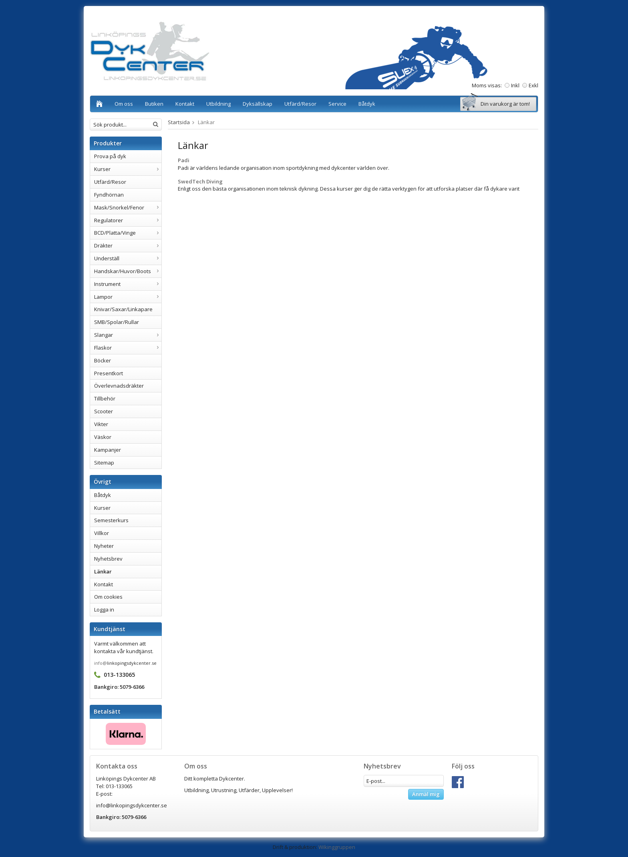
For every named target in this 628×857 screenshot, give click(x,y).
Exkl (533, 85)
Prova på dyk (110, 156)
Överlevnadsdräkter (119, 385)
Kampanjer (107, 449)
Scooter (103, 411)
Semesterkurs (111, 520)
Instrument (127, 284)
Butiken (154, 103)
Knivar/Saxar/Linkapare (123, 309)
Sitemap (104, 462)
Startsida (179, 122)
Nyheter (104, 545)
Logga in (104, 609)
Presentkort (108, 373)
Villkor (101, 533)
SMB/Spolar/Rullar (116, 322)
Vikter (101, 424)
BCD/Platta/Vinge (127, 232)
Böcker (102, 360)
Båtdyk (366, 103)
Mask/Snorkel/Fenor (127, 207)
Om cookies (108, 596)
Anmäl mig (426, 794)
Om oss (124, 103)
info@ (100, 663)
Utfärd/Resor (300, 103)
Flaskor (127, 347)
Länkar (103, 571)
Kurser (127, 169)
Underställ (127, 258)
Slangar (127, 334)
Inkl (515, 85)
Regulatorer (127, 220)
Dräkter (127, 245)
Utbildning (218, 103)
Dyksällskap (257, 103)
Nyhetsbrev (108, 558)
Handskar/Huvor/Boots (127, 271)
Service (337, 103)
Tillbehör (104, 398)
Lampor (127, 296)
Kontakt (184, 103)
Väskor (102, 437)
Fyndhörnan (109, 194)
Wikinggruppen (336, 847)
